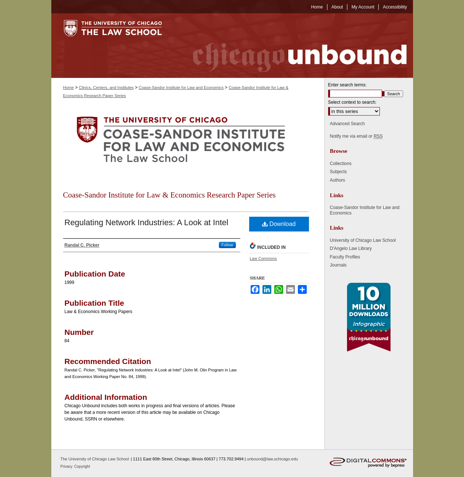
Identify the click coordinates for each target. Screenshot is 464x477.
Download (279, 224)
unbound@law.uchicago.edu (272, 459)
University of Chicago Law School (363, 240)
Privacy (67, 466)
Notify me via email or (356, 136)
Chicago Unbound (293, 45)
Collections (341, 163)
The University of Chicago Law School (95, 459)
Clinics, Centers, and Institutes (106, 87)
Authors (337, 180)
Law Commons (263, 258)
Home (68, 87)
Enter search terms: (347, 84)
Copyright (82, 466)
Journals (338, 265)
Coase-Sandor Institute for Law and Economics (181, 87)
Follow (227, 245)
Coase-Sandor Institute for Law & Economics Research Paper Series (169, 195)
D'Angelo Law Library (351, 248)
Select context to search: (352, 102)
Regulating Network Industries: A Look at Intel (146, 222)
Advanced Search (347, 123)
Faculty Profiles (345, 257)
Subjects (338, 171)
